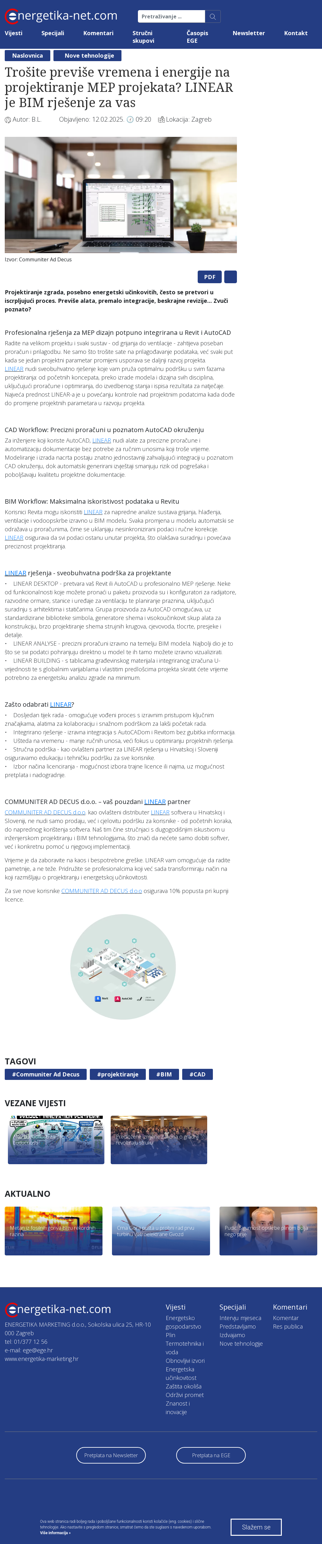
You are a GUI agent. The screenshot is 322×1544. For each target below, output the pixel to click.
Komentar (286, 1318)
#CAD (197, 1074)
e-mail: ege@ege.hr (29, 1350)
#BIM (164, 1074)
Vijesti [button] (13, 33)
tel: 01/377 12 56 (26, 1341)
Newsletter (248, 33)
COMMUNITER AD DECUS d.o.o (45, 812)
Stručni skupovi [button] (143, 36)
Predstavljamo (238, 1326)
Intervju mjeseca (240, 1318)
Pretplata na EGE (211, 1455)
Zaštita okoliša (183, 1386)
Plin (170, 1335)
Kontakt (296, 33)
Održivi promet (185, 1395)
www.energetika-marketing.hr (41, 1358)
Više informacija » (55, 1533)
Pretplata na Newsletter (111, 1455)
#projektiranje (118, 1074)
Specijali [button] (52, 33)
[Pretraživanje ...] (171, 16)
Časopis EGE (197, 36)
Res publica (288, 1326)
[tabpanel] (121, 201)
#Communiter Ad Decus (45, 1074)
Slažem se (256, 1527)
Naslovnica (27, 55)
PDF (209, 277)
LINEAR (14, 369)
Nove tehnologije (89, 55)
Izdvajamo (232, 1335)
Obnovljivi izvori (185, 1360)
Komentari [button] (98, 33)
